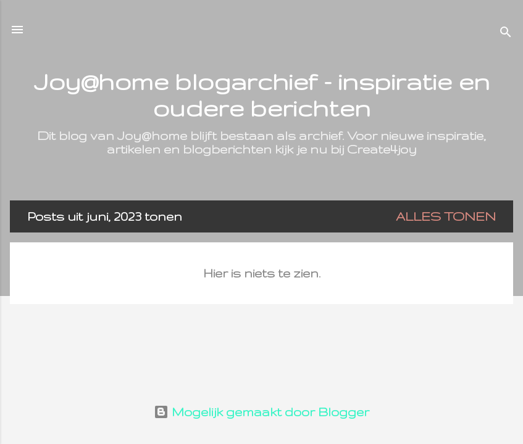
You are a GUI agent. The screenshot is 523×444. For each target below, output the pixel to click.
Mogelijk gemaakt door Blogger (261, 412)
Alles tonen (446, 216)
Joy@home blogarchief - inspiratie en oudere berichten (262, 94)
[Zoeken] (505, 33)
